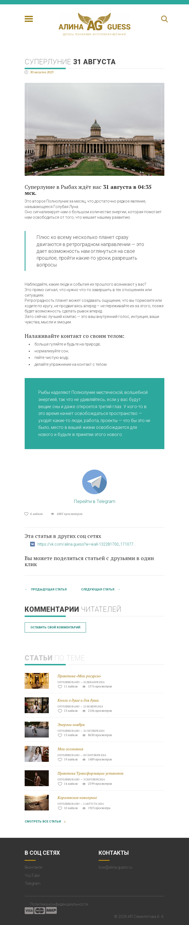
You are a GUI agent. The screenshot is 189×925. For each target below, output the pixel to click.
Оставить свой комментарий (55, 627)
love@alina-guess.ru (115, 867)
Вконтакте (33, 867)
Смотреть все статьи (43, 821)
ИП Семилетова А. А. (146, 916)
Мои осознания (70, 748)
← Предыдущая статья (46, 589)
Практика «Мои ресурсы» (79, 675)
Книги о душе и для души (78, 700)
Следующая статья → (101, 589)
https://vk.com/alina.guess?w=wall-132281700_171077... (87, 544)
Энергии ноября (71, 724)
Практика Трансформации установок (91, 773)
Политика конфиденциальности (59, 904)
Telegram (33, 883)
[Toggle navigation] (29, 19)
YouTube (32, 875)
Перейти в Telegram (94, 487)
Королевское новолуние (77, 797)
